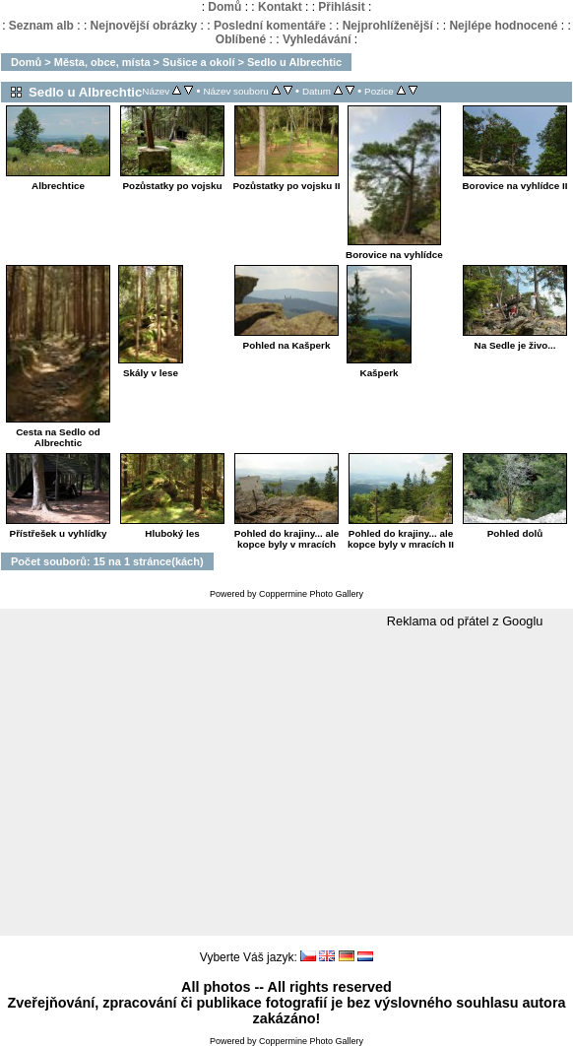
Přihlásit (341, 7)
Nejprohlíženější (388, 26)
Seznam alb (41, 26)
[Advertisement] (286, 783)
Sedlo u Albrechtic (294, 62)
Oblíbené (241, 39)
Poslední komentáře (270, 26)
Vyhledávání (317, 39)
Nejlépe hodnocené (503, 26)
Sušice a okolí (198, 62)
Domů (224, 7)
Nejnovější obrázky (144, 26)
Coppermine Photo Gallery (311, 594)
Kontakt (280, 7)
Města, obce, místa (102, 62)
